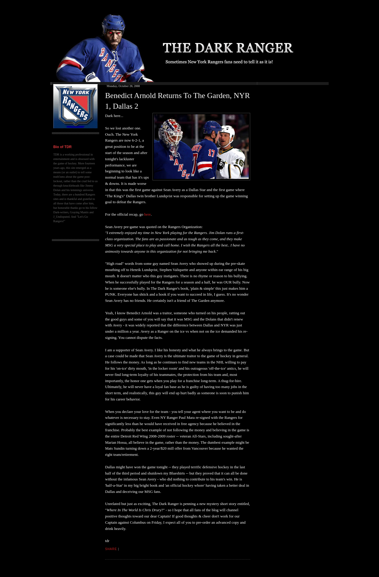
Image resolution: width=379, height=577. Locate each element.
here (147, 214)
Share (111, 549)
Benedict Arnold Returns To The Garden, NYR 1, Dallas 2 (177, 100)
